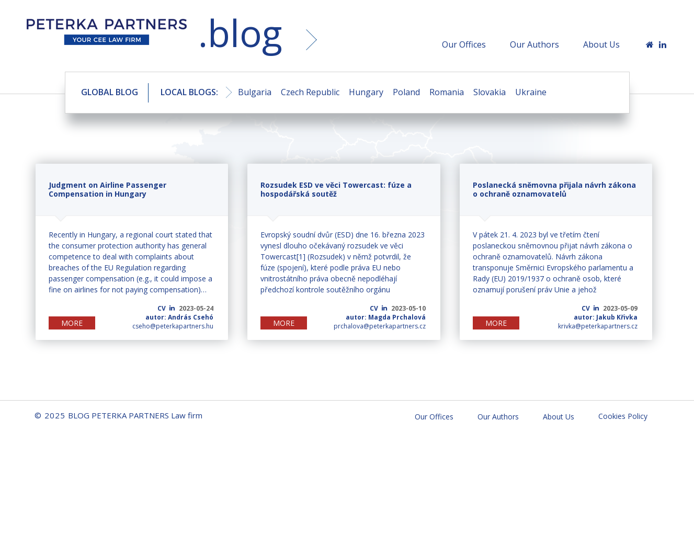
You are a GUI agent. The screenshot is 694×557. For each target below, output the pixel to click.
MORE (72, 323)
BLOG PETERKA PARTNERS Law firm (106, 35)
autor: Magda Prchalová (386, 317)
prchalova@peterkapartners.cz (380, 326)
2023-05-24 (196, 308)
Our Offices (464, 44)
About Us (601, 44)
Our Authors (534, 44)
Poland (406, 92)
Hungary (366, 92)
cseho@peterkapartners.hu (172, 326)
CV (161, 308)
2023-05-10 (408, 308)
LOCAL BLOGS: (189, 92)
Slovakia (489, 92)
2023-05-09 (620, 308)
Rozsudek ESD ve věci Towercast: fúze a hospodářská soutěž (336, 189)
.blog (240, 32)
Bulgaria (254, 92)
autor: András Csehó (179, 317)
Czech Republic (310, 92)
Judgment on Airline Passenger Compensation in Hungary (107, 189)
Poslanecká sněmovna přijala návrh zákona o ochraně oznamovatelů (554, 189)
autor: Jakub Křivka (606, 317)
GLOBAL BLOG (109, 92)
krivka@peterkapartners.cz (598, 326)
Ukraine (531, 92)
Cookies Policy (622, 416)
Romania (446, 92)
